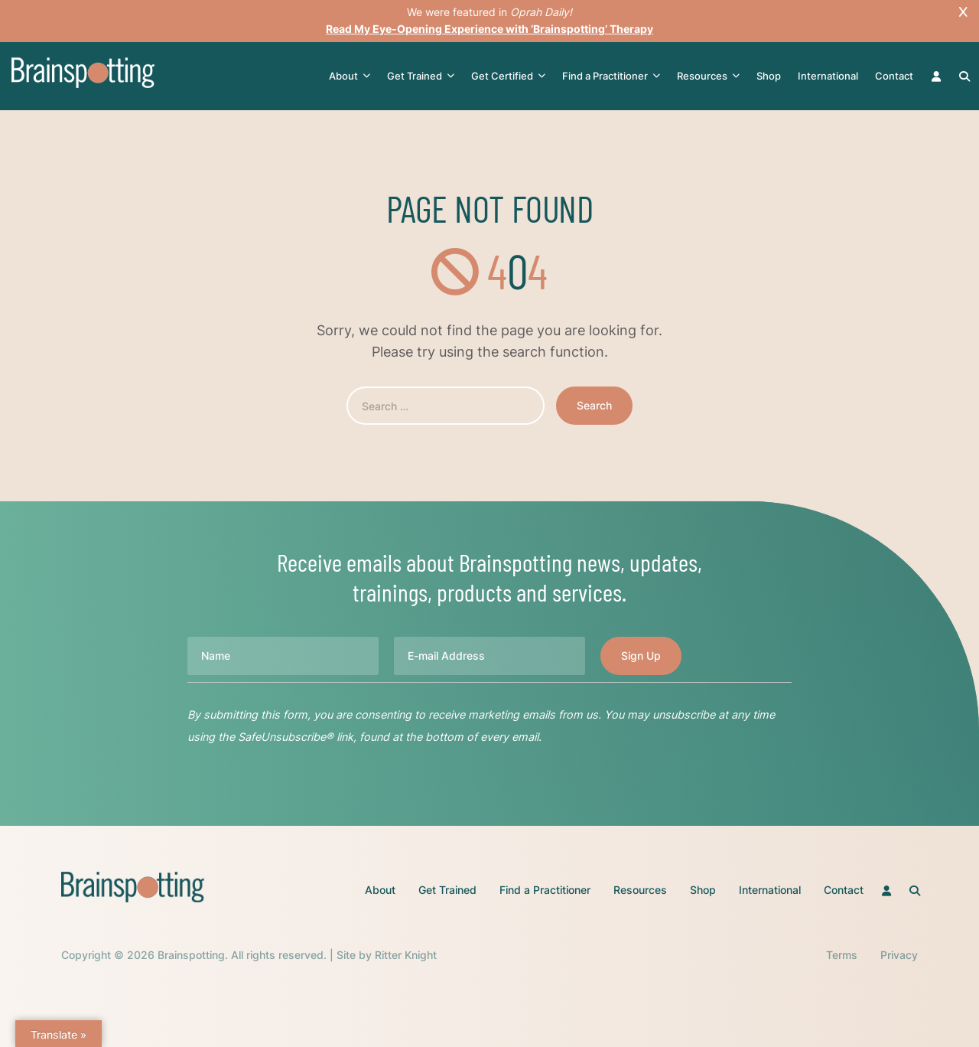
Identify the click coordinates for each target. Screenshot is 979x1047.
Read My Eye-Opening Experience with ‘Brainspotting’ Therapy (489, 28)
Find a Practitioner (611, 76)
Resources (708, 76)
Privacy (899, 954)
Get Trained (420, 76)
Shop (768, 76)
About (349, 76)
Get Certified (508, 76)
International (828, 76)
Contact (894, 76)
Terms (841, 954)
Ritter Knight (406, 954)
